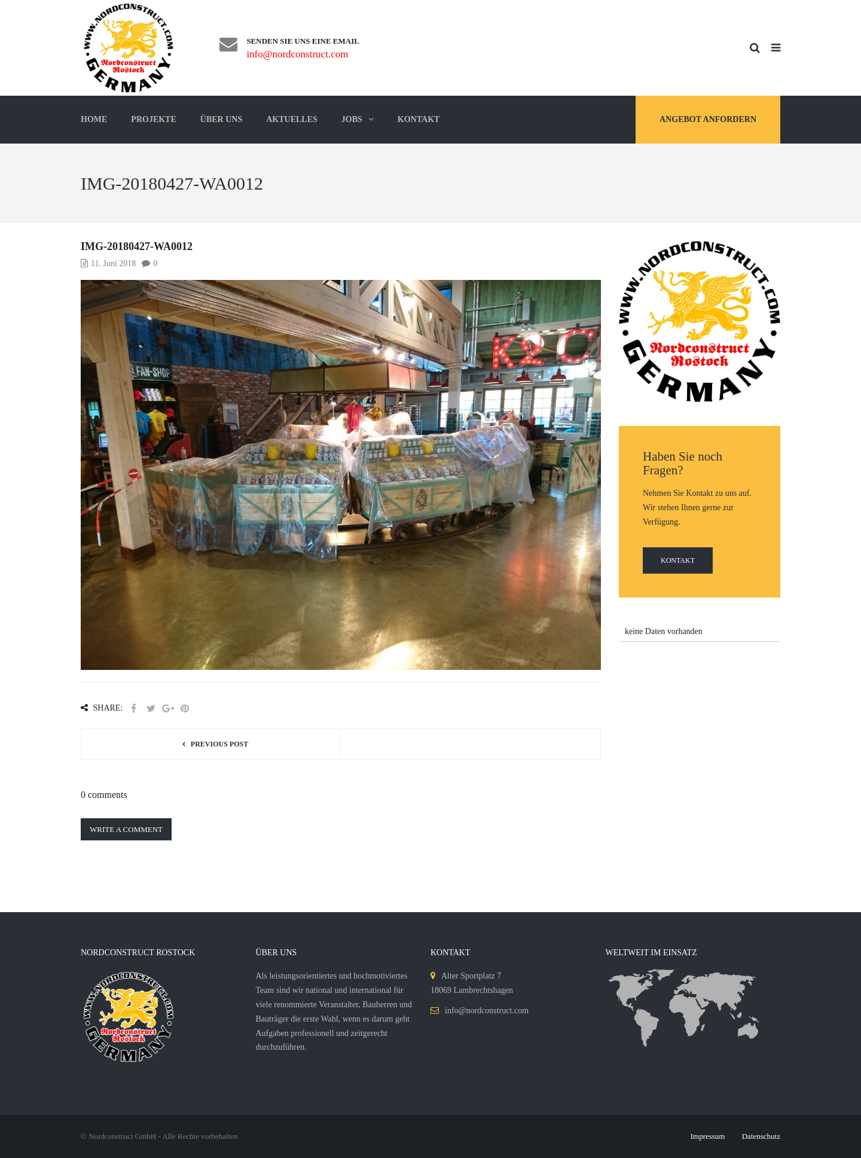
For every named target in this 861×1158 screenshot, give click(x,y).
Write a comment (126, 829)
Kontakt (678, 560)
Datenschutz (761, 1136)
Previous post (219, 744)
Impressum (708, 1136)
